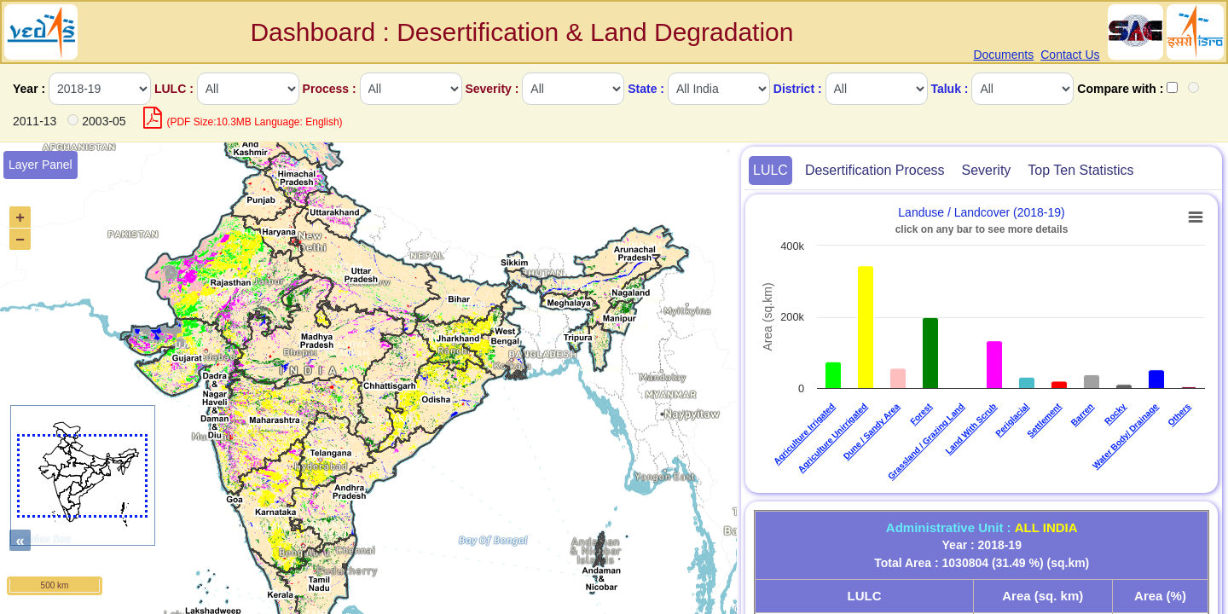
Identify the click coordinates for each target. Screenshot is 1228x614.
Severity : (491, 89)
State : (646, 89)
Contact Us (1069, 54)
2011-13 (34, 121)
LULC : (174, 89)
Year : (29, 89)
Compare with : (1120, 89)
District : (797, 89)
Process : (329, 89)
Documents (1003, 54)
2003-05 (103, 121)
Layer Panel (40, 164)
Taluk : (949, 89)
